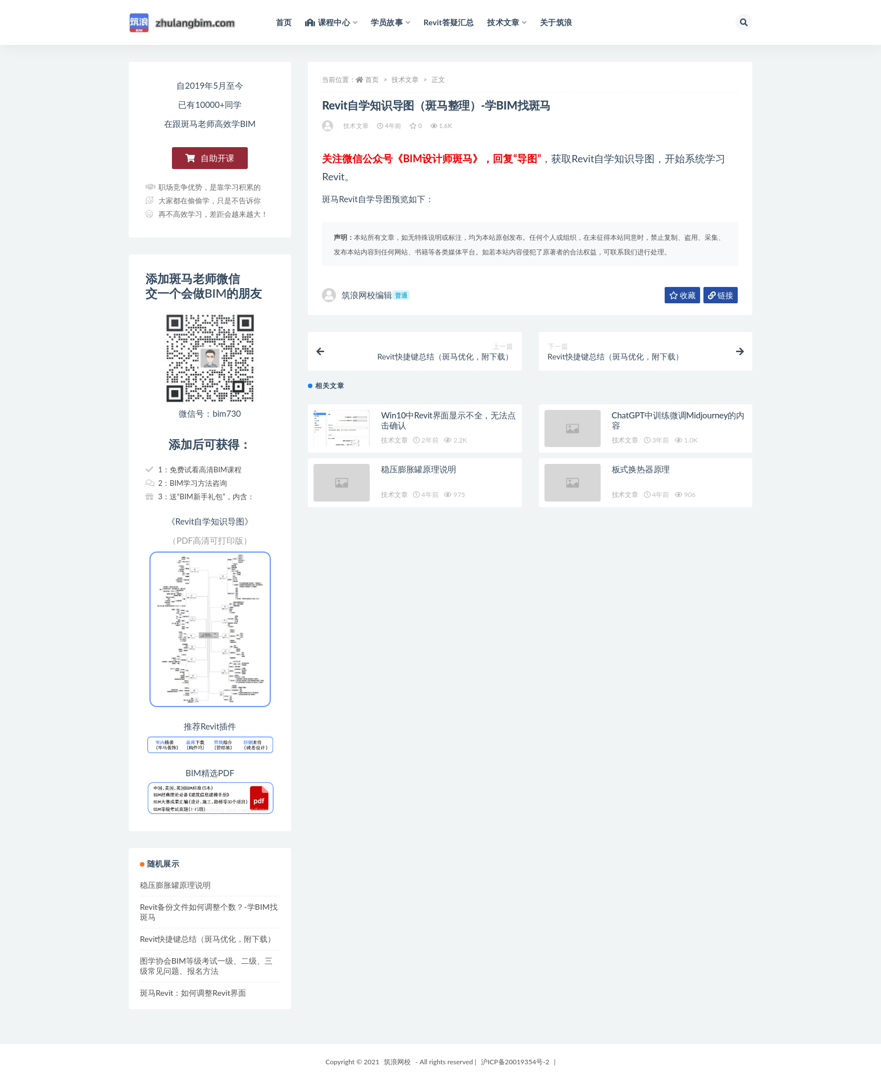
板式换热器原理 (641, 475)
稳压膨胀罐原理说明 (418, 475)
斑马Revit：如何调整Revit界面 (193, 992)
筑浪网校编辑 (366, 295)
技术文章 (405, 79)
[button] (210, 158)
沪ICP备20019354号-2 (515, 1062)
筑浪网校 (397, 1062)
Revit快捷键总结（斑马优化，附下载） (207, 939)
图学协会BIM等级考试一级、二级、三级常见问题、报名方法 (206, 966)
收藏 (682, 295)
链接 (720, 295)
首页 (372, 79)
